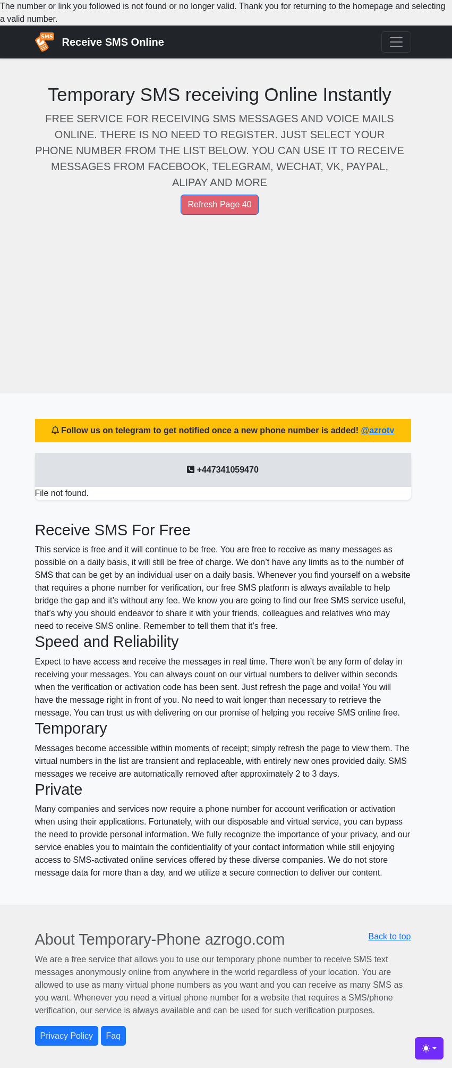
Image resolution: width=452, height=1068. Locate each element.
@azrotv (378, 430)
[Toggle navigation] (396, 42)
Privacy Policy (66, 1035)
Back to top (389, 936)
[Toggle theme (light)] (429, 1048)
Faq (113, 1035)
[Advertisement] (223, 293)
